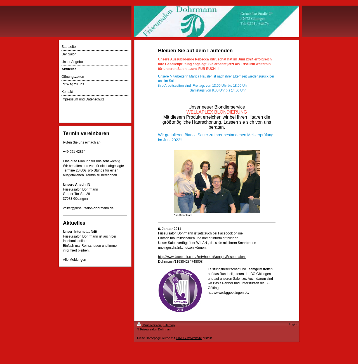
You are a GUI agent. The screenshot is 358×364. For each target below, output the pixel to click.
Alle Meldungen (74, 260)
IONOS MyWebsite (189, 338)
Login (292, 324)
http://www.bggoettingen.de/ (228, 293)
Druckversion (149, 325)
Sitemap (169, 325)
